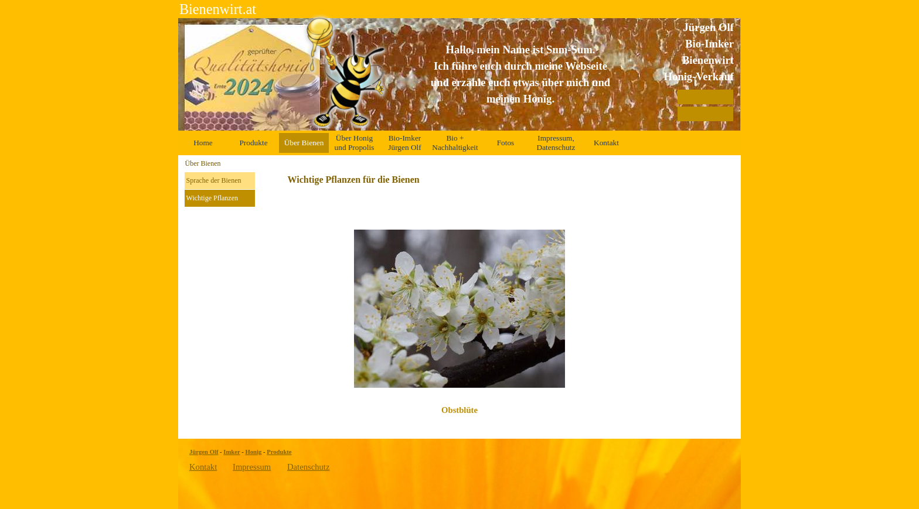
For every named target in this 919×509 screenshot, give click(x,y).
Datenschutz (308, 467)
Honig (253, 452)
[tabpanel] (520, 74)
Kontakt (606, 142)
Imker (231, 452)
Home (203, 142)
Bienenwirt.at (217, 9)
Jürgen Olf (203, 452)
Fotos (506, 142)
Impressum (252, 467)
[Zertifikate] (705, 114)
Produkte (253, 142)
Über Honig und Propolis (355, 143)
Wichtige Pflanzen (212, 198)
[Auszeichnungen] (705, 97)
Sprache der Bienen (213, 180)
